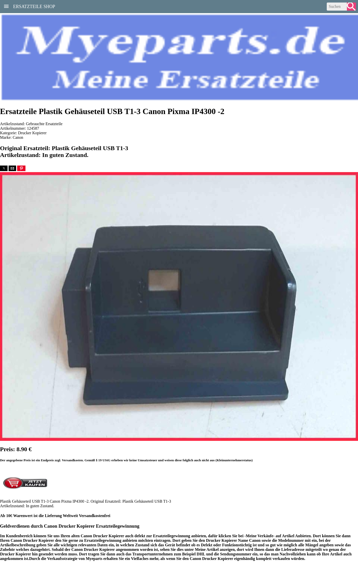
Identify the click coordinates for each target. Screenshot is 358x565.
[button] (4, 168)
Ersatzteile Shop (34, 6)
